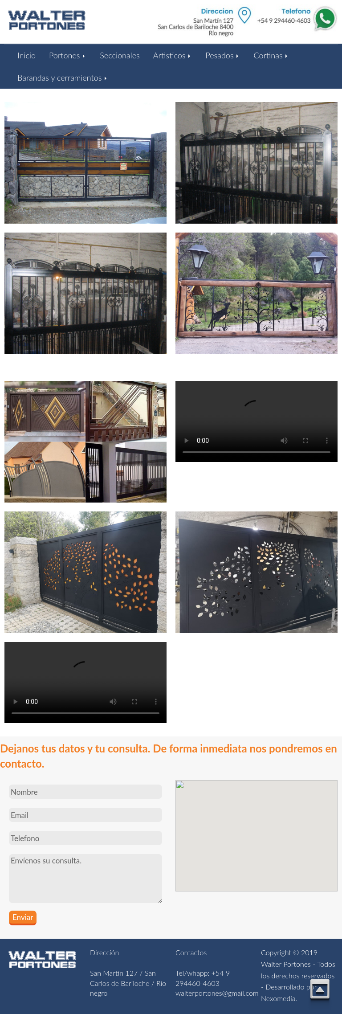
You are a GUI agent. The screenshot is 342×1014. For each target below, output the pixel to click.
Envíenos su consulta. (85, 878)
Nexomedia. (279, 998)
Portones (67, 55)
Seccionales (119, 55)
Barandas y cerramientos (62, 77)
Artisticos (172, 55)
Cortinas (271, 55)
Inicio (26, 55)
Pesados (222, 55)
